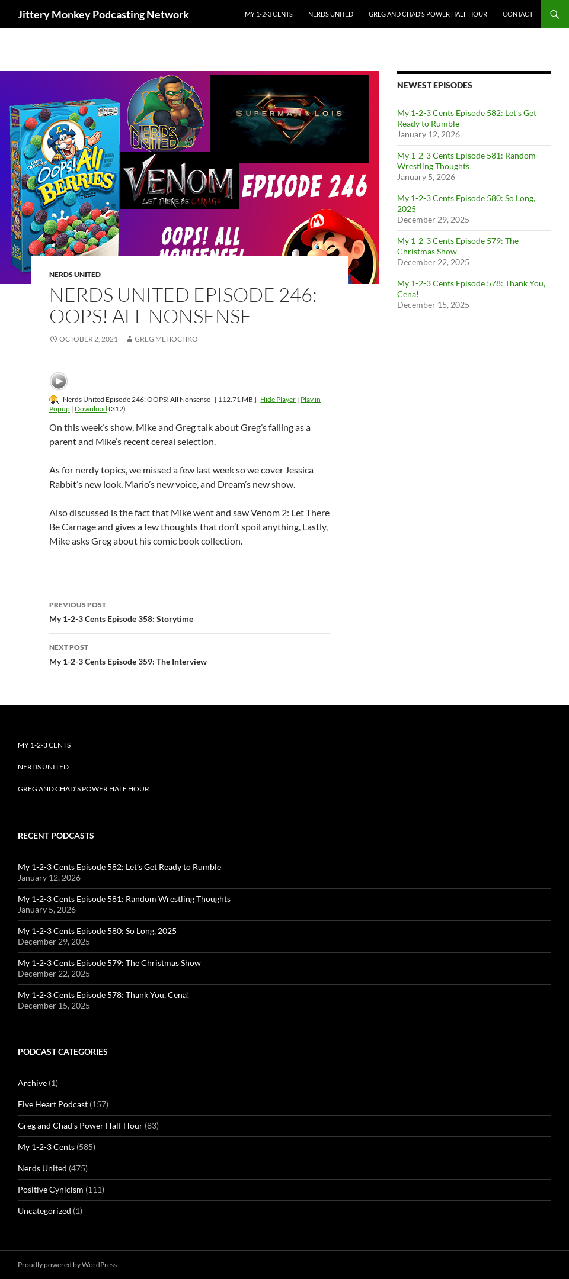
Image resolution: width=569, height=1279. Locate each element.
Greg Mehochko (166, 338)
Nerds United (330, 14)
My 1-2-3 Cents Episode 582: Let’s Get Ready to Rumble (119, 867)
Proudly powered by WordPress (67, 1264)
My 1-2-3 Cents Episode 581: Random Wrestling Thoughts (466, 160)
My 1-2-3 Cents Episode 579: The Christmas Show (109, 963)
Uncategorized (44, 1211)
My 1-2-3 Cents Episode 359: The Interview (189, 653)
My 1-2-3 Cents (269, 14)
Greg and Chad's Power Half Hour (80, 1125)
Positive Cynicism (51, 1189)
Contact (518, 14)
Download (91, 408)
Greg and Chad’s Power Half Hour (428, 14)
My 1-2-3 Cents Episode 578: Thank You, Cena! (104, 995)
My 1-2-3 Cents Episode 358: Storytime (189, 611)
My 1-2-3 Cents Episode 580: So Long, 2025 (97, 931)
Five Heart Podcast (53, 1104)
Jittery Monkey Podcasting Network (103, 14)
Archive (32, 1083)
